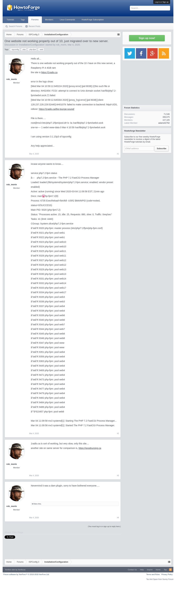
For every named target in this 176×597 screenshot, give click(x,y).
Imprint (150, 570)
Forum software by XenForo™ (26, 574)
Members (49, 20)
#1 (118, 154)
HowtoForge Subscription (93, 20)
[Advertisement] (146, 175)
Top (165, 570)
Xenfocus (22, 570)
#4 (118, 518)
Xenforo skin (10, 570)
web (41, 49)
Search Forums (15, 26)
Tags (23, 20)
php (24, 49)
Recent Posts (34, 26)
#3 (118, 475)
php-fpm (32, 49)
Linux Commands (67, 20)
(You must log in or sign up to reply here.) (104, 526)
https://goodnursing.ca (90, 448)
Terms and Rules (153, 574)
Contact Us (132, 570)
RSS (170, 569)
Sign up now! (147, 38)
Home (158, 570)
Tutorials (10, 20)
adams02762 (164, 123)
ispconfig (15, 49)
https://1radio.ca (49, 72)
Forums (35, 20)
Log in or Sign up (161, 2)
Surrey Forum (167, 579)
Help (142, 570)
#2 (118, 433)
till (33, 504)
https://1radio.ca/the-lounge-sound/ (56, 109)
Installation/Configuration (31, 44)
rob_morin (61, 44)
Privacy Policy (167, 574)
